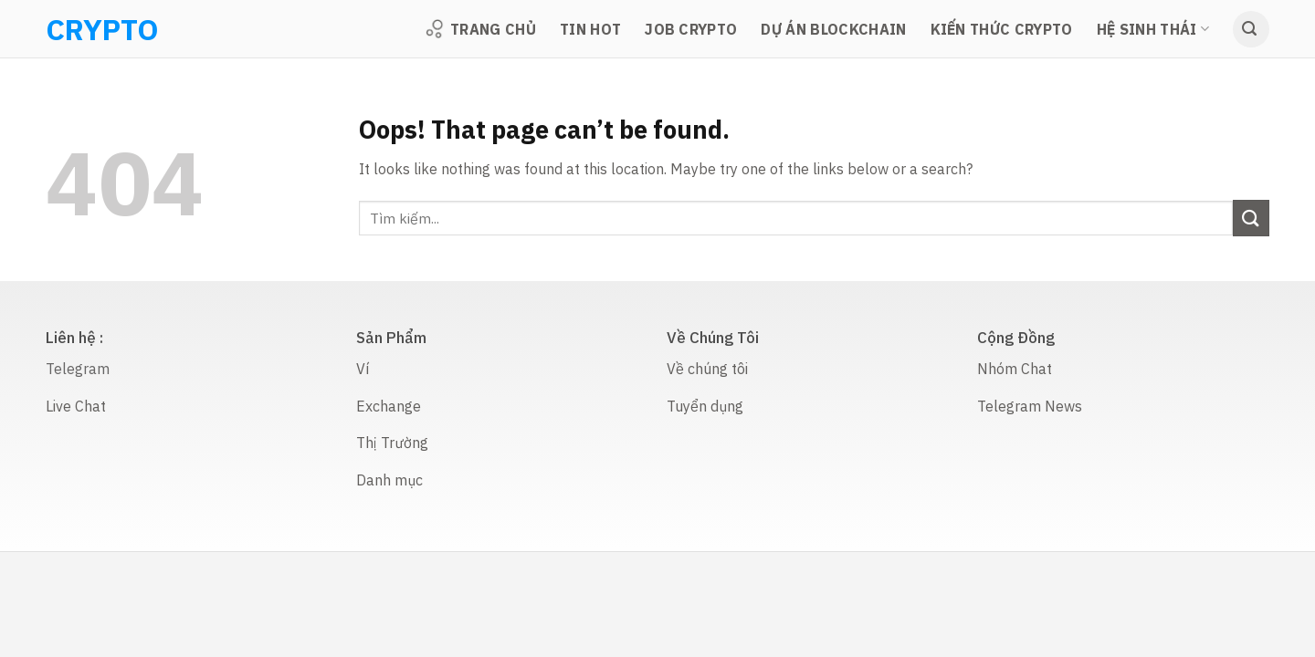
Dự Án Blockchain (833, 29)
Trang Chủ (480, 29)
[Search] (1251, 29)
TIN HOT (590, 29)
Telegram (78, 369)
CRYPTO (69, 29)
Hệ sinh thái (1153, 29)
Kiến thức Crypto (1002, 29)
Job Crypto (691, 29)
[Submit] (1251, 217)
